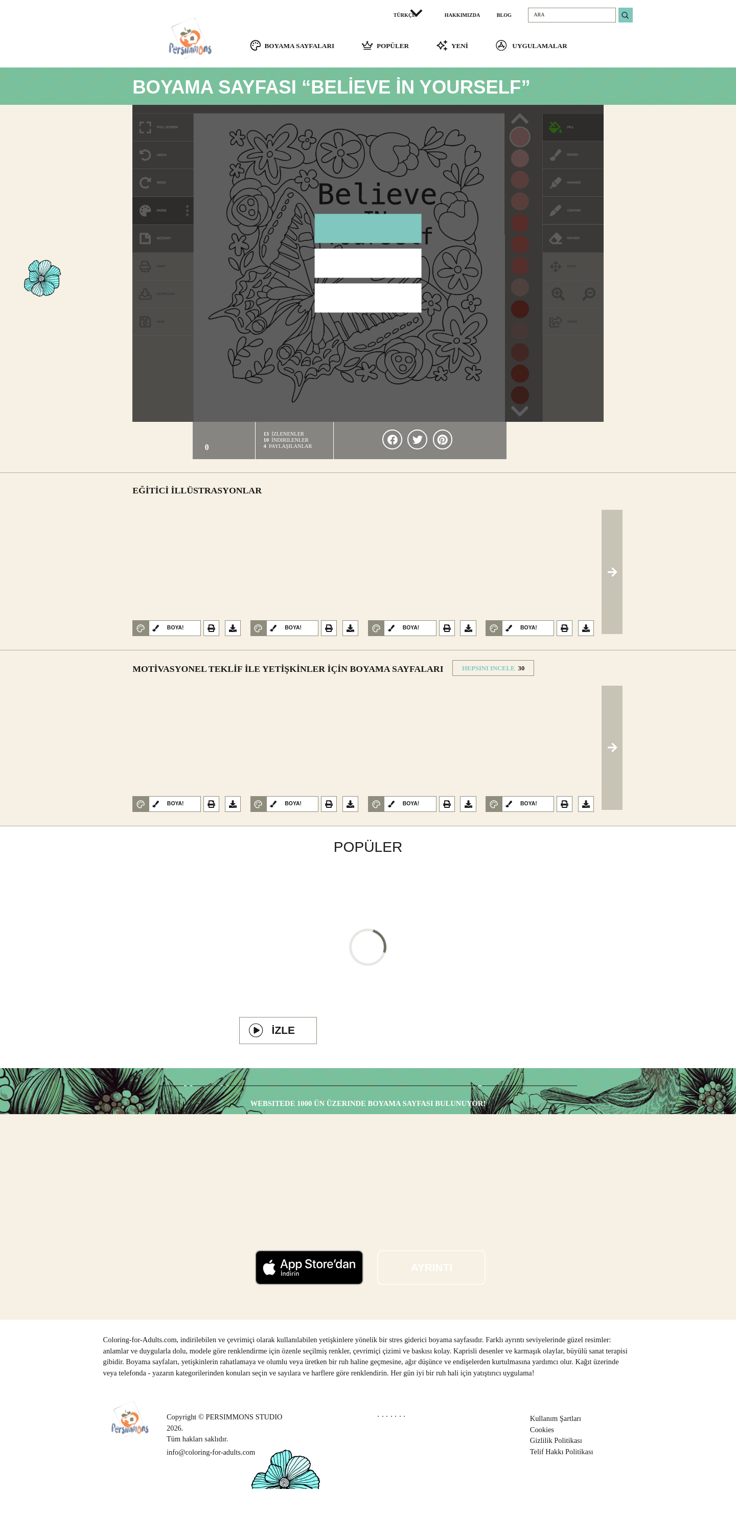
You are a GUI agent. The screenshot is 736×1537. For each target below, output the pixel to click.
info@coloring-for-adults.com (211, 1500)
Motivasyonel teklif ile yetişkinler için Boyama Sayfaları (287, 675)
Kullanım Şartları (555, 1466)
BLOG (504, 15)
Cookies (542, 1477)
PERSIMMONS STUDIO (244, 1465)
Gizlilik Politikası (556, 1488)
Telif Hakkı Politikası (561, 1499)
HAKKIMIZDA (462, 15)
